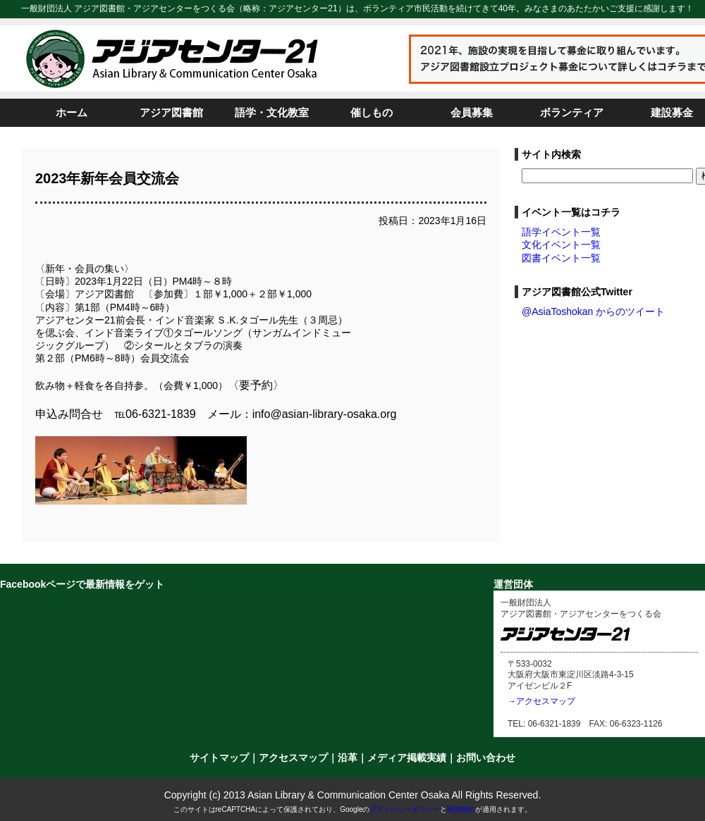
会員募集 (471, 112)
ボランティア (571, 112)
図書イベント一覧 (561, 258)
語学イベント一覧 (561, 231)
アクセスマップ (293, 757)
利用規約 (461, 809)
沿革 (347, 757)
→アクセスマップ (541, 701)
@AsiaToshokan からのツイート (593, 311)
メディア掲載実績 (406, 757)
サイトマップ (219, 757)
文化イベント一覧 (561, 244)
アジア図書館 (171, 112)
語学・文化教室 (272, 112)
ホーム (71, 112)
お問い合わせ (485, 757)
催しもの (371, 112)
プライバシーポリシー (404, 809)
